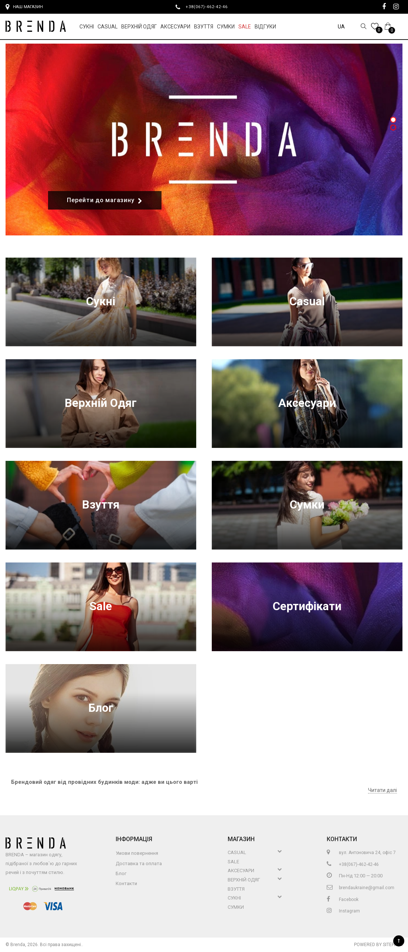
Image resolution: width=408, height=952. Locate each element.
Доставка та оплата (139, 863)
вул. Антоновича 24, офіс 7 (361, 852)
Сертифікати (307, 606)
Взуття (203, 27)
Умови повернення (137, 853)
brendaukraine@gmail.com (360, 887)
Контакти (126, 883)
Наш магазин (24, 7)
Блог (100, 708)
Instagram (343, 911)
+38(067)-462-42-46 (210, 6)
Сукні (86, 27)
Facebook (342, 899)
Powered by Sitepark (378, 944)
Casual (108, 27)
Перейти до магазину (105, 200)
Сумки (226, 27)
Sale (244, 27)
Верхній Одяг (139, 27)
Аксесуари (175, 27)
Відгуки (265, 27)
